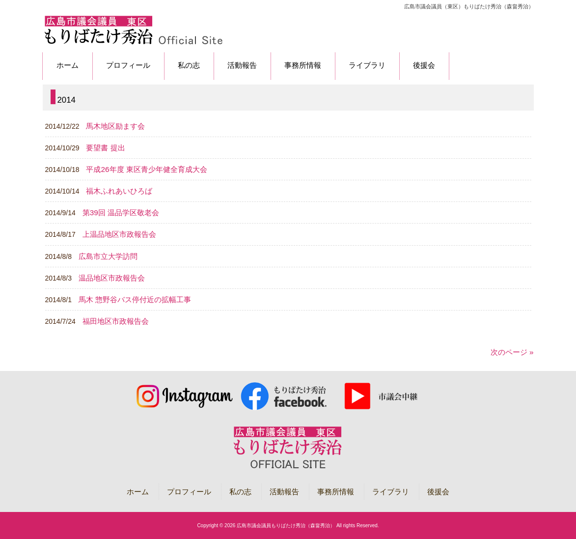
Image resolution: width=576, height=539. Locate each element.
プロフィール (189, 491)
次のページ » (512, 352)
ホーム (138, 491)
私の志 (240, 491)
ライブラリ (390, 491)
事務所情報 (335, 491)
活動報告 (284, 491)
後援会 (438, 491)
